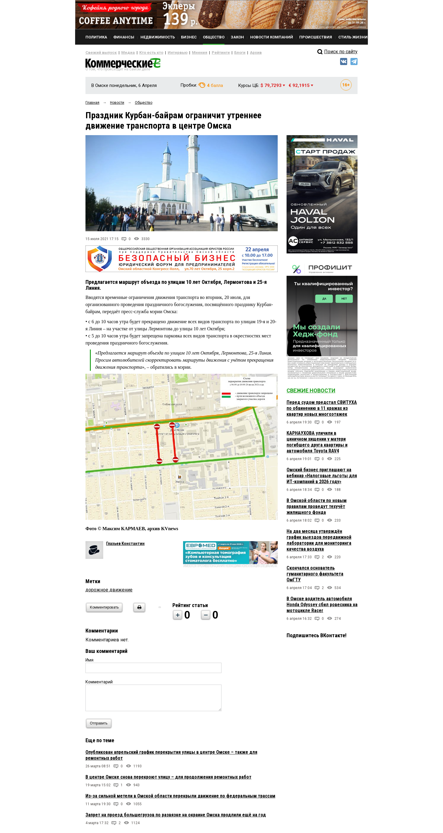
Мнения (184, 53)
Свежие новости (311, 393)
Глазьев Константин (125, 545)
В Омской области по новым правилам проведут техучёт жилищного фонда (317, 508)
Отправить (100, 725)
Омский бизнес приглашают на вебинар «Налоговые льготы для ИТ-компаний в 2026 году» (322, 478)
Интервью (165, 53)
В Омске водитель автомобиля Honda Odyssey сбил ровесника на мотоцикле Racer (322, 607)
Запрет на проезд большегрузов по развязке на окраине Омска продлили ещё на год (175, 817)
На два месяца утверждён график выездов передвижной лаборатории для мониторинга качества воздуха (319, 542)
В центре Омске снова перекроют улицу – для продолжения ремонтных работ (168, 779)
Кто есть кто (142, 53)
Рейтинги (203, 53)
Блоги (220, 53)
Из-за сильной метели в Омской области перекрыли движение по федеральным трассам (180, 798)
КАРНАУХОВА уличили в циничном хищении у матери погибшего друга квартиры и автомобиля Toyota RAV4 (317, 444)
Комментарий (99, 684)
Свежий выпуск (98, 53)
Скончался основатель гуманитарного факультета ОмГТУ (315, 576)
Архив (235, 53)
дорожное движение (108, 592)
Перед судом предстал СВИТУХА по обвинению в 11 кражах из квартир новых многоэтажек (322, 410)
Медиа (122, 53)
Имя (89, 662)
